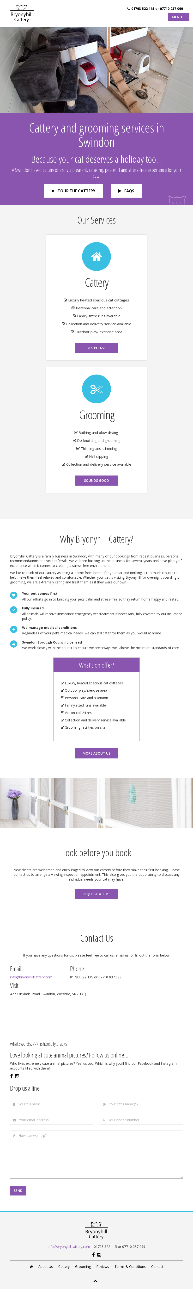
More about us (96, 753)
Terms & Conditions (130, 1266)
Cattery (64, 1266)
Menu (179, 17)
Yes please (96, 348)
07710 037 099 (171, 8)
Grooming (83, 1266)
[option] (96, 70)
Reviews (102, 1266)
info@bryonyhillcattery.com (69, 1246)
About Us (45, 1266)
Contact (157, 1266)
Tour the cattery (73, 191)
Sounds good (96, 480)
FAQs (126, 191)
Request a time (96, 894)
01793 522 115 (142, 8)
